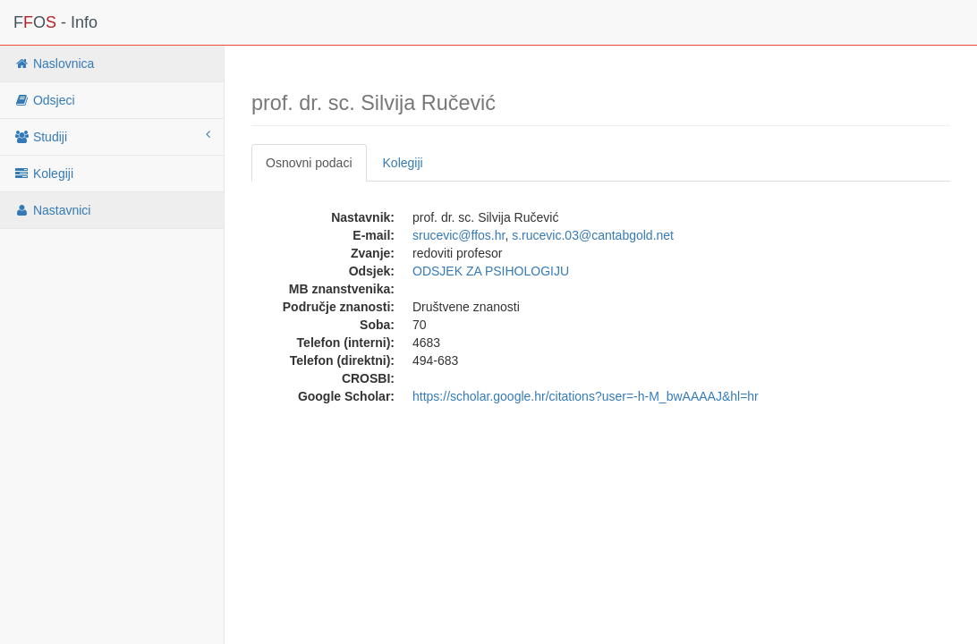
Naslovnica (53, 63)
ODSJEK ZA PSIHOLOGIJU (490, 271)
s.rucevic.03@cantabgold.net (593, 235)
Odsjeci (44, 100)
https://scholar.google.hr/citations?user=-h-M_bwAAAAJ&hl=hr (585, 396)
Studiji (111, 136)
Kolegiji (43, 173)
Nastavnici (51, 210)
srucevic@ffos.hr (458, 235)
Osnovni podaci (309, 163)
